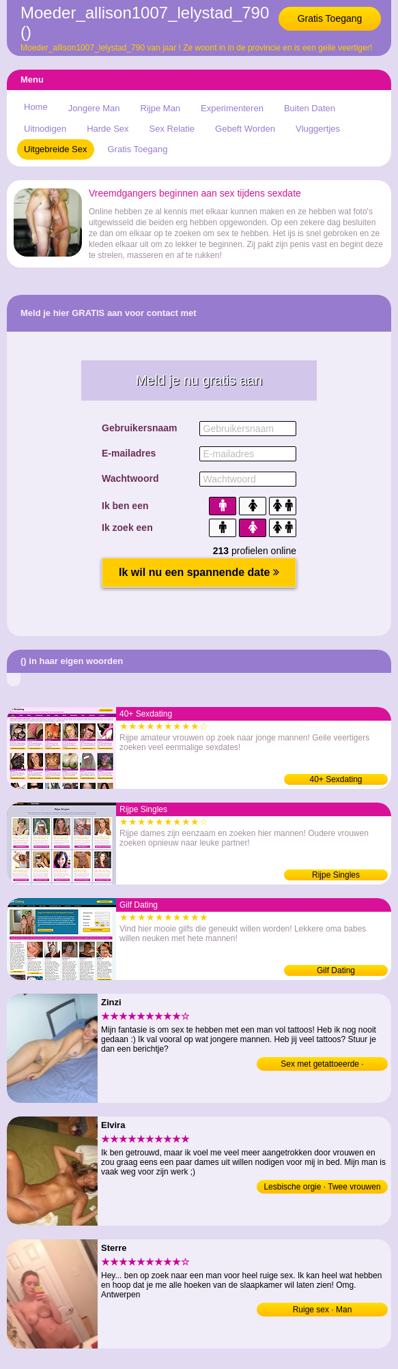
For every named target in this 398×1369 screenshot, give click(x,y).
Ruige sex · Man (322, 1309)
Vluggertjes (318, 129)
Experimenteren (232, 108)
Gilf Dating (336, 970)
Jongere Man (94, 108)
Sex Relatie (172, 129)
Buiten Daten (309, 108)
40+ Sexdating (335, 779)
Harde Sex (107, 129)
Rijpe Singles (336, 875)
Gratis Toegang (330, 18)
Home (36, 107)
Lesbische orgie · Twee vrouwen (322, 1187)
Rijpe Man (161, 108)
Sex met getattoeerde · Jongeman (322, 1065)
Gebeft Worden (245, 129)
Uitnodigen (45, 129)
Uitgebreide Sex (55, 149)
